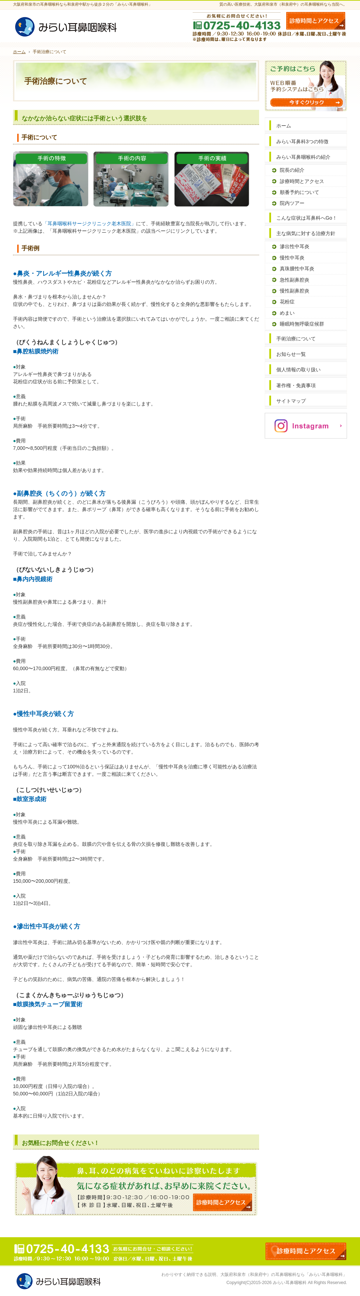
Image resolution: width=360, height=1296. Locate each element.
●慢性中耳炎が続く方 (43, 713)
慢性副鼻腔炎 (294, 291)
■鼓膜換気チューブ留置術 (48, 1004)
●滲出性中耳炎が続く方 (46, 926)
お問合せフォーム (315, 21)
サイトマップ (291, 401)
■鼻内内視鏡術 (33, 579)
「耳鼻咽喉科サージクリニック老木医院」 (89, 223)
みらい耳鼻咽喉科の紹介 (303, 157)
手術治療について (296, 338)
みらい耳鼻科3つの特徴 (302, 141)
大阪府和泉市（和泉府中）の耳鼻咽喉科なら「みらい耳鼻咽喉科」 (283, 1274)
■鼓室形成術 (30, 799)
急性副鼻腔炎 (294, 280)
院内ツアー (292, 203)
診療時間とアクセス (302, 181)
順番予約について (299, 192)
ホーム (283, 125)
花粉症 (287, 301)
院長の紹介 (292, 170)
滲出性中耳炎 (294, 246)
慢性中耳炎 (292, 257)
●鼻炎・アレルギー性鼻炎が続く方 (62, 273)
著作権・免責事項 (296, 385)
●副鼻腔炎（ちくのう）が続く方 (59, 493)
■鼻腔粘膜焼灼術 (36, 351)
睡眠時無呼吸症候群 (302, 324)
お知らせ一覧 (291, 354)
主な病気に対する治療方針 (305, 233)
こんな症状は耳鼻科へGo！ (306, 218)
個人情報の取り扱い (298, 369)
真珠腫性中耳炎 (297, 268)
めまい (287, 313)
